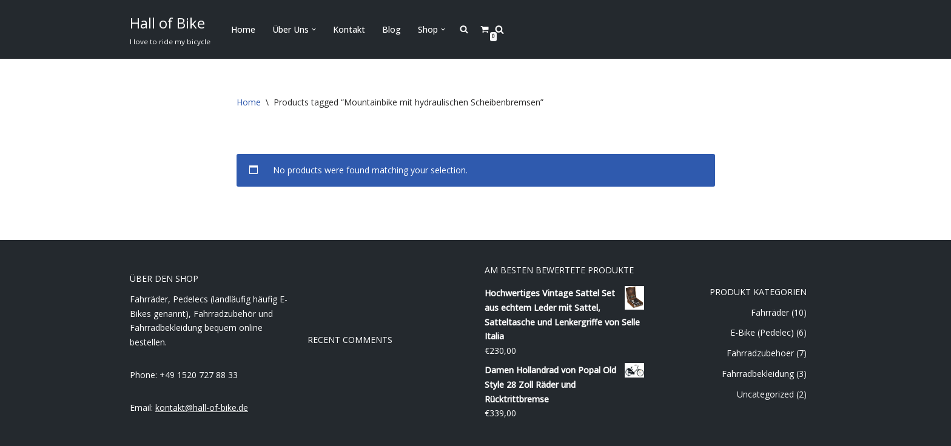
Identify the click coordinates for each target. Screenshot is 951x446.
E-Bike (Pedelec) (762, 332)
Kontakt (349, 29)
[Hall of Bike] (170, 29)
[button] (314, 29)
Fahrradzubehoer (760, 353)
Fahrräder (770, 312)
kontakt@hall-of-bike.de (201, 407)
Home (243, 29)
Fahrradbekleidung (758, 373)
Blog (391, 29)
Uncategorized (765, 394)
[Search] (499, 29)
